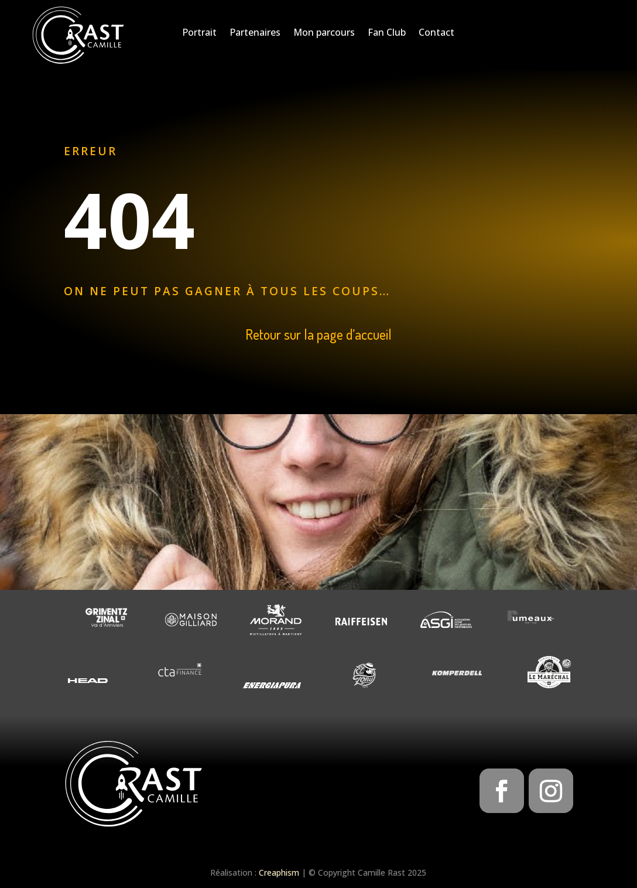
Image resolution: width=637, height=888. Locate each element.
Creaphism (279, 872)
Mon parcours (324, 33)
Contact (436, 33)
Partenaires (255, 33)
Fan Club (387, 33)
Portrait (199, 33)
